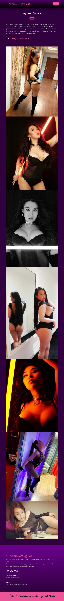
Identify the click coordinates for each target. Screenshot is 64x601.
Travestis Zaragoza (17, 3)
